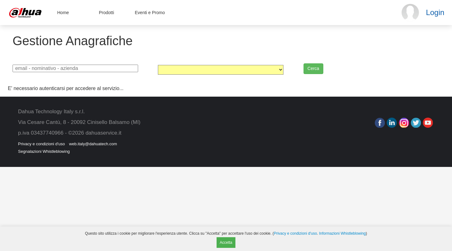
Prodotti (106, 12)
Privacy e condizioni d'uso (41, 144)
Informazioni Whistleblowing (342, 233)
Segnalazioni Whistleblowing (44, 151)
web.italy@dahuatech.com (93, 144)
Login (435, 12)
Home (63, 12)
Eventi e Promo (150, 12)
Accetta (226, 242)
